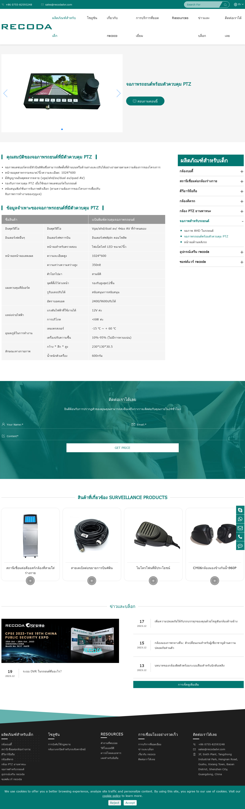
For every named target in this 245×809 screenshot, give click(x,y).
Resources (180, 18)
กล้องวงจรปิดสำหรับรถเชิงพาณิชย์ (67, 749)
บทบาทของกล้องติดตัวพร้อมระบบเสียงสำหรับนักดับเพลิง (190, 665)
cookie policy (111, 795)
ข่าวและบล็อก (204, 27)
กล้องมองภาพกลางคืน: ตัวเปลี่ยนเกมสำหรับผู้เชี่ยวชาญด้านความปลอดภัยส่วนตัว (196, 646)
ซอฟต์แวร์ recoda (193, 262)
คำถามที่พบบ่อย (109, 743)
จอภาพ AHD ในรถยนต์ (198, 230)
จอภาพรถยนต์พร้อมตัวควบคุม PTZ (206, 236)
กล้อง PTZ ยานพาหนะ (195, 211)
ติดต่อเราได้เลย (233, 27)
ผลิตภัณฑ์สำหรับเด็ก (64, 27)
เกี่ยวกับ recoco (112, 27)
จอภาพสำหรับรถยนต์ (194, 221)
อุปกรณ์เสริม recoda (194, 252)
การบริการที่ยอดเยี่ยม (147, 27)
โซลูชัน (92, 18)
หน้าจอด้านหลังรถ (195, 242)
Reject (114, 802)
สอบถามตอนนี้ (145, 101)
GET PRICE (122, 448)
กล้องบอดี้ (186, 171)
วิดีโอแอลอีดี (107, 748)
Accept (130, 802)
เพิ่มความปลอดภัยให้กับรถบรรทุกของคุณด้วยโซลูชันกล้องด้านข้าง (197, 621)
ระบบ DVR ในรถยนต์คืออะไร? (43, 671)
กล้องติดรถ (187, 201)
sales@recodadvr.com (56, 4)
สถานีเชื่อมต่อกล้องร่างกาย (198, 181)
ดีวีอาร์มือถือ (188, 191)
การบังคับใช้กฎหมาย (59, 744)
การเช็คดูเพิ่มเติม (188, 684)
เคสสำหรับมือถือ (109, 758)
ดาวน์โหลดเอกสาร (111, 753)
